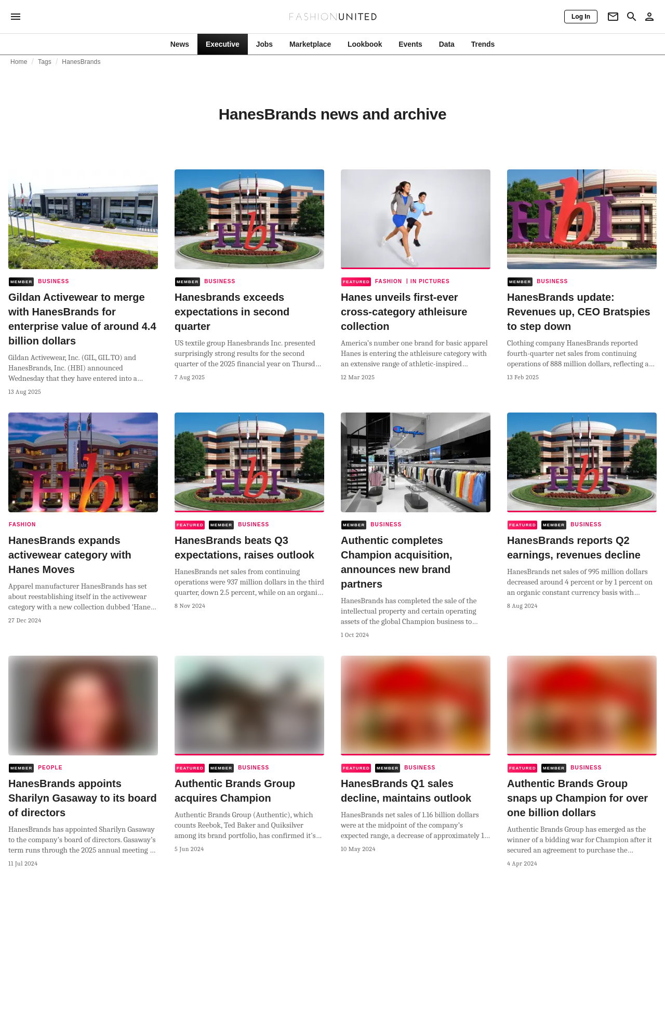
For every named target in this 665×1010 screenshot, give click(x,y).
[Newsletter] (613, 16)
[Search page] (631, 16)
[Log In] (580, 16)
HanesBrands (81, 61)
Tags (44, 61)
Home (19, 61)
